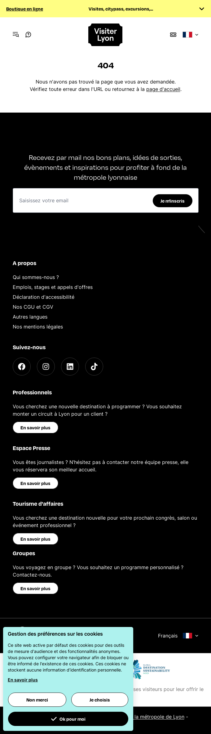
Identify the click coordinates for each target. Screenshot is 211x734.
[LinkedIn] (70, 367)
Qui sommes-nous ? (36, 277)
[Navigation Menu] (16, 34)
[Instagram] (46, 367)
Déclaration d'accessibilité (43, 297)
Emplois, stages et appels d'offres (53, 287)
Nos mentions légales (38, 327)
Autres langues (30, 317)
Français (178, 636)
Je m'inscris (172, 201)
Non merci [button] (37, 700)
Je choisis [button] (100, 700)
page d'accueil (163, 89)
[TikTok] (94, 367)
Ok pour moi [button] (68, 719)
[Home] (106, 35)
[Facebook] (22, 367)
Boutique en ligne (24, 8)
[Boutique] (173, 35)
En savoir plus (35, 427)
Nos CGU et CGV (33, 307)
